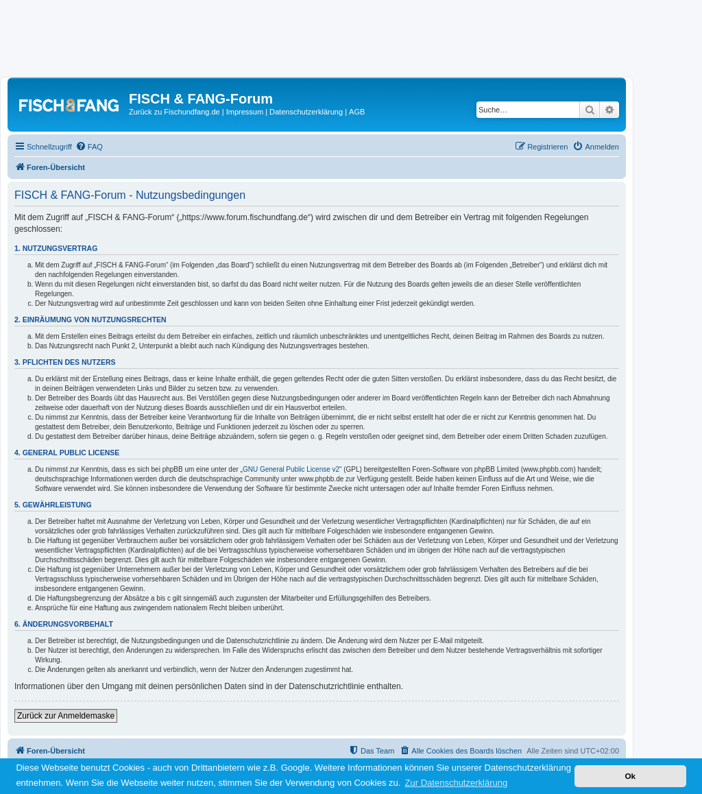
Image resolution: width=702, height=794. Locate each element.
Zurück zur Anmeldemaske (65, 716)
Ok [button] (630, 775)
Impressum (244, 112)
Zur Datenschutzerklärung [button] (456, 783)
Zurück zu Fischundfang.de (174, 112)
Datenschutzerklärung (306, 112)
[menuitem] (89, 147)
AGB (357, 112)
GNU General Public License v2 (291, 469)
